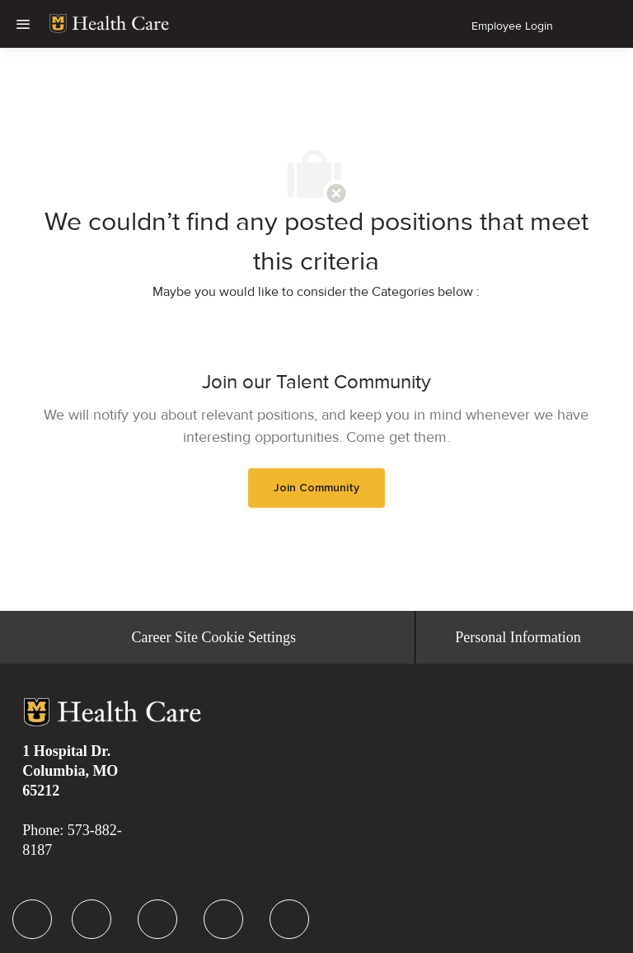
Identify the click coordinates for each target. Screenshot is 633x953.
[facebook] (32, 919)
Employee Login (512, 26)
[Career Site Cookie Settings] (213, 637)
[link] (109, 24)
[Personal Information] (517, 637)
